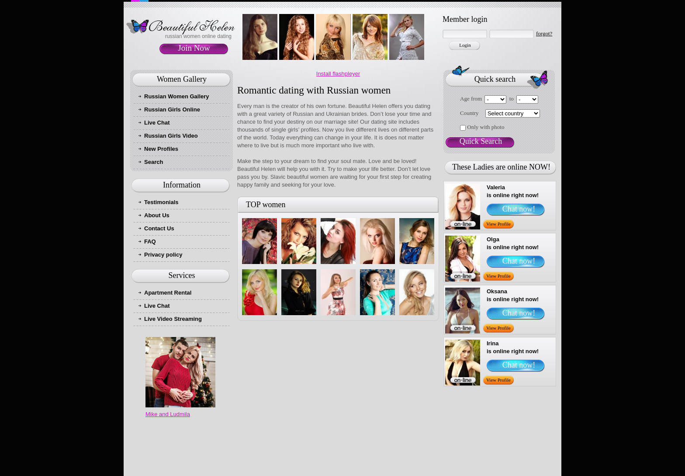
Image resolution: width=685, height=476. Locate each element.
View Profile (498, 223)
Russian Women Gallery (176, 96)
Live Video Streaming (173, 319)
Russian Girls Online (172, 109)
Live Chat (157, 122)
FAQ (150, 241)
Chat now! (519, 209)
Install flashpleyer (338, 73)
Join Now (194, 47)
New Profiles (161, 149)
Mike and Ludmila (167, 414)
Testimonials (161, 202)
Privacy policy (163, 254)
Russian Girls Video (171, 135)
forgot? (544, 33)
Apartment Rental (167, 292)
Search (153, 162)
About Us (157, 215)
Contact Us (159, 228)
